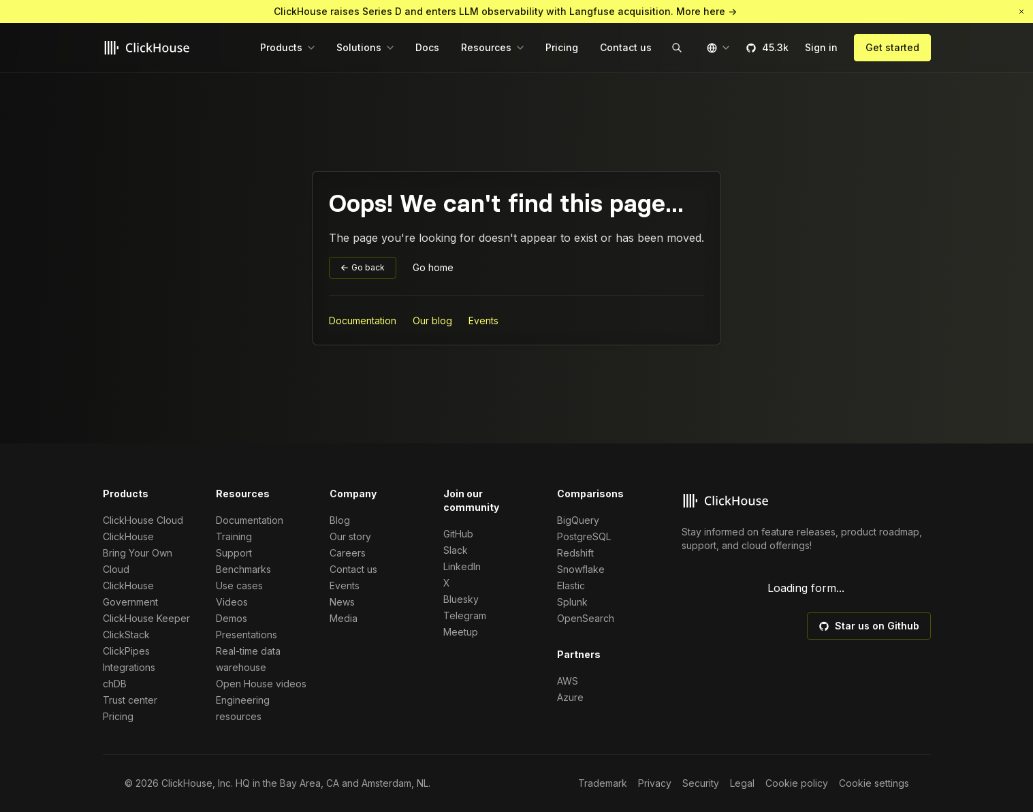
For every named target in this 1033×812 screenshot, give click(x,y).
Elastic (571, 585)
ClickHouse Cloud (143, 520)
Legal (742, 783)
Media (343, 618)
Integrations (129, 667)
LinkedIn (462, 566)
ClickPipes (126, 651)
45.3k (767, 47)
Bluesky (461, 599)
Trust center (130, 700)
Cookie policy (796, 783)
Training (234, 536)
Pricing (118, 716)
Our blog (432, 320)
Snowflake (581, 569)
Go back (362, 267)
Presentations (246, 634)
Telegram (464, 615)
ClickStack (126, 634)
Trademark (602, 783)
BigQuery (578, 520)
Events (483, 320)
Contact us (353, 569)
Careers (348, 553)
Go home (433, 267)
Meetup (460, 632)
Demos (231, 618)
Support (234, 553)
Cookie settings (874, 783)
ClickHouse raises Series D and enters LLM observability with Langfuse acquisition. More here (505, 11)
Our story (350, 536)
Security (700, 783)
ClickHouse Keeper (146, 618)
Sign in (821, 47)
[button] (1021, 11)
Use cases (239, 585)
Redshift (575, 553)
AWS (567, 681)
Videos (232, 602)
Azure (570, 697)
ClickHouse (128, 536)
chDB (115, 683)
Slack (455, 550)
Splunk (572, 602)
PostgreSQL (584, 536)
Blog (340, 520)
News (342, 602)
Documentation (362, 320)
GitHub (458, 534)
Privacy (654, 783)
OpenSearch (585, 618)
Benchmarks (243, 569)
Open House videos (261, 683)
